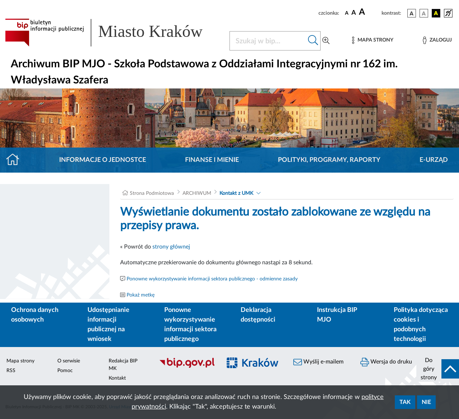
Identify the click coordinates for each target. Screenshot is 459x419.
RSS (10, 370)
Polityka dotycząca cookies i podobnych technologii (421, 324)
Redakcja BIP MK (123, 364)
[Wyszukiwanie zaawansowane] (326, 40)
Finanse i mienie (212, 160)
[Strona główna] (15, 160)
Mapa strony (20, 360)
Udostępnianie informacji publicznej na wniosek (108, 324)
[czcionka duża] (369, 12)
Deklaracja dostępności (258, 315)
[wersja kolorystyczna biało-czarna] (423, 13)
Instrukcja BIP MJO (337, 315)
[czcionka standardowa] (346, 13)
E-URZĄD (434, 160)
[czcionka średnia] (354, 13)
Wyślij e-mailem (318, 362)
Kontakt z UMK (236, 193)
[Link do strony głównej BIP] (113, 32)
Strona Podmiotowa (152, 193)
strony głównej (171, 247)
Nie (426, 402)
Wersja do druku (386, 362)
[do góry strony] (437, 369)
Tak (405, 402)
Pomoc (65, 370)
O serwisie (68, 360)
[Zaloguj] (437, 40)
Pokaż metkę (141, 295)
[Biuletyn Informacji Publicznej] (186, 366)
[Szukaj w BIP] (268, 40)
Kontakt (117, 378)
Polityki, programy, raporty (329, 160)
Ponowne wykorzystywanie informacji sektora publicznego (190, 324)
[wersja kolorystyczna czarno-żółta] (436, 13)
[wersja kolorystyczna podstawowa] (411, 13)
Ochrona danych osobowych (34, 315)
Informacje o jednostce (102, 160)
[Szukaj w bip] (313, 40)
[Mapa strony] (372, 40)
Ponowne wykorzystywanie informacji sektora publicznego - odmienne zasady (212, 278)
